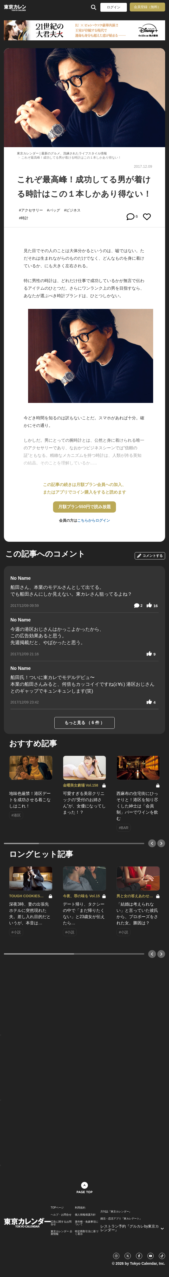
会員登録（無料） (147, 7)
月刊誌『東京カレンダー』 (116, 1211)
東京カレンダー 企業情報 (61, 1232)
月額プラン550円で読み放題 (84, 506)
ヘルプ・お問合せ (61, 1214)
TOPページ (57, 1207)
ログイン (113, 7)
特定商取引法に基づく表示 (86, 1232)
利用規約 (80, 1207)
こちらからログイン (93, 520)
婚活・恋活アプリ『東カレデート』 (121, 1218)
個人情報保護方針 (85, 1214)
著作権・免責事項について (86, 1223)
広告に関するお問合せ (61, 1223)
